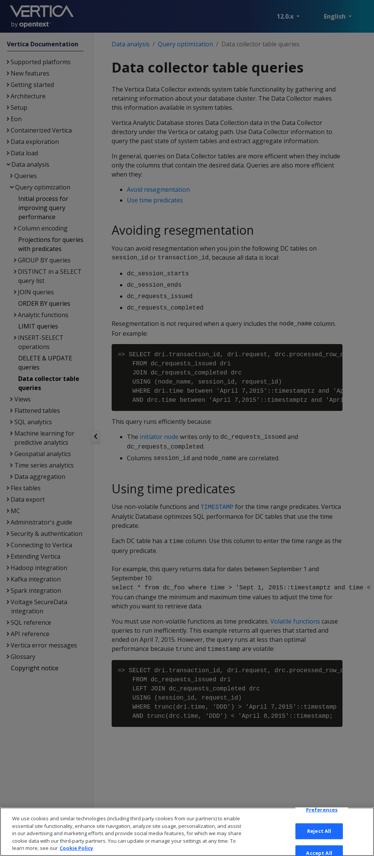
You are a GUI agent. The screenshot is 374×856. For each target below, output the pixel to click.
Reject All (319, 844)
